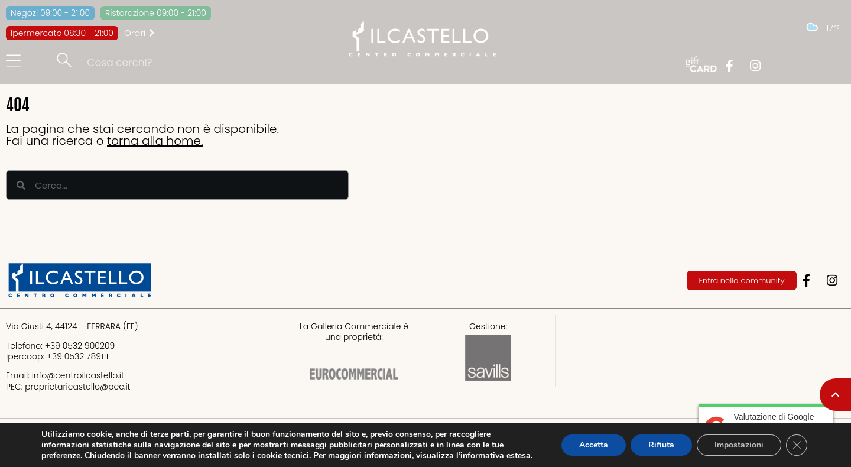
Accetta (593, 444)
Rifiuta (661, 444)
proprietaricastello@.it (77, 387)
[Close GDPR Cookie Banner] (796, 445)
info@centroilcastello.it (78, 375)
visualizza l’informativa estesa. (474, 455)
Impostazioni (739, 444)
